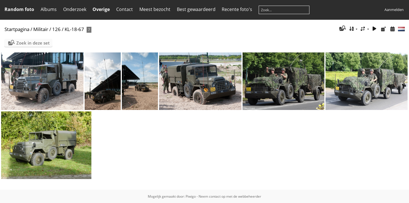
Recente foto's (237, 9)
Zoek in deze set (33, 43)
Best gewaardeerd (196, 9)
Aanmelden (394, 9)
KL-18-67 (74, 29)
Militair (40, 29)
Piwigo (191, 196)
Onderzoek (74, 9)
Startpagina (17, 29)
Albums (49, 9)
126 (56, 29)
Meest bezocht (154, 9)
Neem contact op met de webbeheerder (230, 196)
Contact (124, 9)
